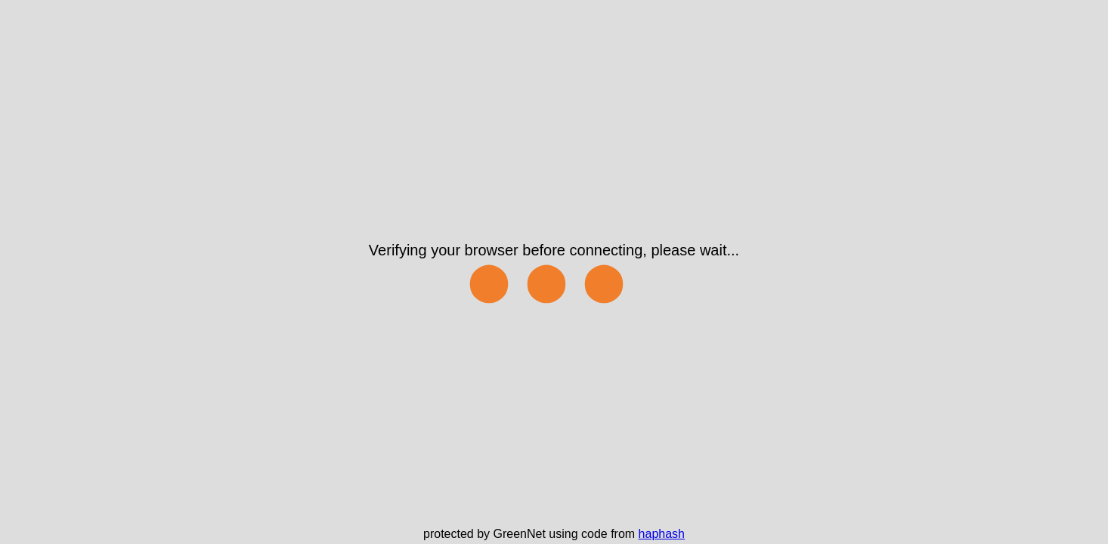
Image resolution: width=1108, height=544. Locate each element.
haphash (662, 533)
